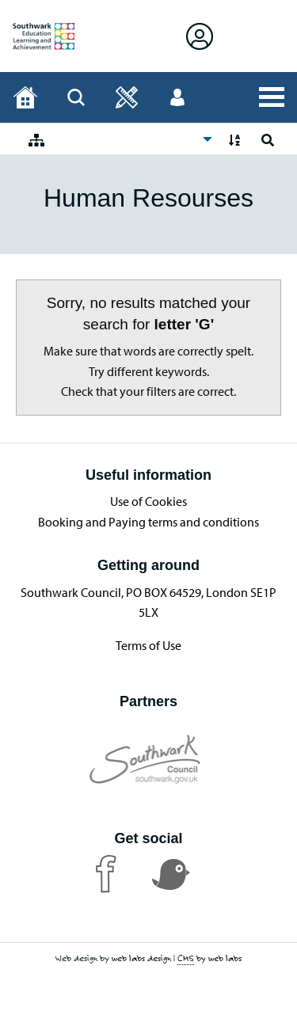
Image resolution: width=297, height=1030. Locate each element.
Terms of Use (148, 645)
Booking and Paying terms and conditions (148, 522)
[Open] (126, 97)
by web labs (209, 958)
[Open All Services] (271, 97)
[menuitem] (116, 139)
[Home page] (25, 97)
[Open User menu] (177, 97)
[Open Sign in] (200, 36)
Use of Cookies (148, 501)
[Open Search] (76, 97)
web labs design (141, 958)
